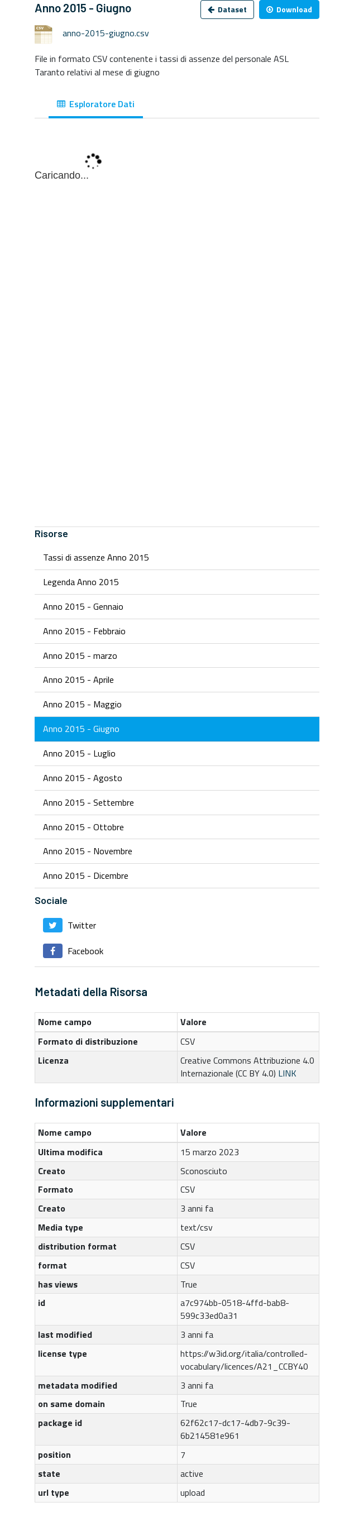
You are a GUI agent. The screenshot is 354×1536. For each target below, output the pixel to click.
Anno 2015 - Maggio (82, 704)
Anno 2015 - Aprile (78, 679)
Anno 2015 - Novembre (87, 851)
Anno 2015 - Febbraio (84, 631)
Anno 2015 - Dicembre (85, 875)
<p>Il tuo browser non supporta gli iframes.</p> (177, 328)
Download (289, 9)
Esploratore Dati (96, 104)
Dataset (227, 9)
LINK (287, 1073)
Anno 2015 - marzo (80, 655)
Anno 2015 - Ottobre (83, 827)
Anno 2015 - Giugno (81, 728)
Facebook (73, 951)
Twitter (69, 925)
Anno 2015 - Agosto (82, 777)
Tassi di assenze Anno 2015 (96, 557)
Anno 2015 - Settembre (88, 802)
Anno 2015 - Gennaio (83, 606)
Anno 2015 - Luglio (79, 753)
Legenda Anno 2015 (81, 581)
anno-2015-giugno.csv (106, 33)
